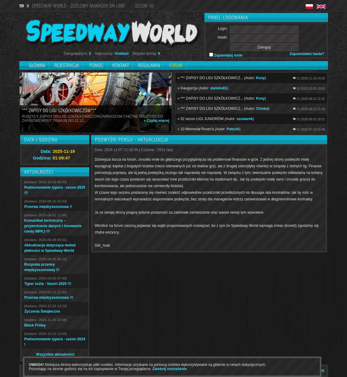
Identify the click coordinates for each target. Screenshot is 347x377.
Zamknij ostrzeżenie (170, 369)
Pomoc (96, 65)
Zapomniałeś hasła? (307, 54)
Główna (37, 65)
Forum (176, 65)
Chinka (262, 109)
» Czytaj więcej (156, 121)
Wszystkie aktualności (55, 354)
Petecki (233, 129)
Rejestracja (67, 65)
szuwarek (245, 119)
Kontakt (120, 65)
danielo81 (218, 88)
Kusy (260, 78)
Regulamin (149, 65)
